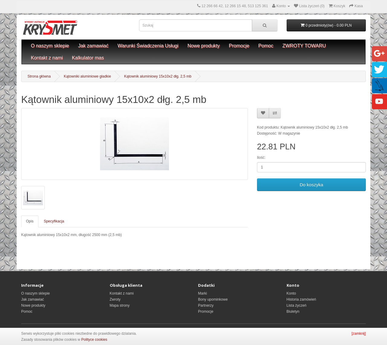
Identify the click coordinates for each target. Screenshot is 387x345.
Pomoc (265, 45)
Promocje (239, 45)
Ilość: (261, 157)
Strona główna (39, 76)
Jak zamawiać (93, 45)
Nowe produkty (203, 45)
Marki (202, 293)
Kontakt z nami (47, 57)
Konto (291, 293)
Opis (30, 221)
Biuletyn (293, 311)
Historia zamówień (301, 299)
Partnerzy (205, 305)
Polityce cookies (94, 339)
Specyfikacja (54, 221)
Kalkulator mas (88, 57)
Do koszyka (311, 184)
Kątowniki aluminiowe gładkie (87, 76)
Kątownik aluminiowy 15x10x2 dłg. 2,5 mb (158, 76)
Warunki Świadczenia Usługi (148, 45)
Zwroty (115, 299)
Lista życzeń (297, 305)
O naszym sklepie (50, 45)
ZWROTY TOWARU (304, 45)
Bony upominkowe (213, 299)
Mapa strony (120, 305)
